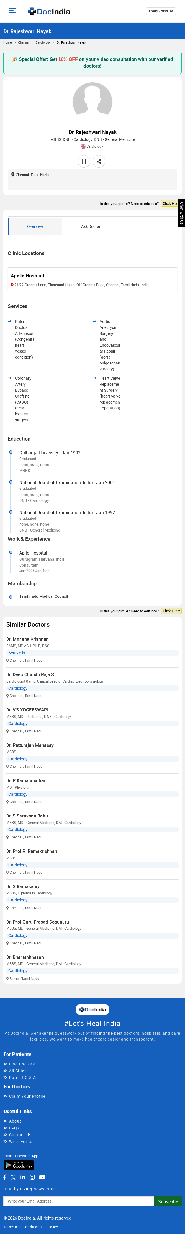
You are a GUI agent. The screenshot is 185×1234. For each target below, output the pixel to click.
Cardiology (43, 42)
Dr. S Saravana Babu (27, 816)
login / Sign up (161, 11)
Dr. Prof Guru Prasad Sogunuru (37, 922)
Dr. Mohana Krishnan (27, 639)
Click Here (171, 203)
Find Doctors (22, 1064)
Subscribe (168, 1202)
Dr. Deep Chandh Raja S (30, 674)
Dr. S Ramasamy (23, 886)
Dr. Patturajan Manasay (30, 745)
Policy (53, 1226)
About (15, 1121)
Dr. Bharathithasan (25, 957)
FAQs (14, 1128)
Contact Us (20, 1134)
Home (7, 42)
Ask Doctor (90, 226)
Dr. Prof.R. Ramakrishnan (31, 851)
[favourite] (84, 161)
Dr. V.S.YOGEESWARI (27, 710)
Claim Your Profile (27, 1096)
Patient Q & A (22, 1077)
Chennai (23, 42)
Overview (35, 226)
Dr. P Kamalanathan (26, 780)
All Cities (18, 1070)
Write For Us (21, 1141)
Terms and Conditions (22, 1226)
